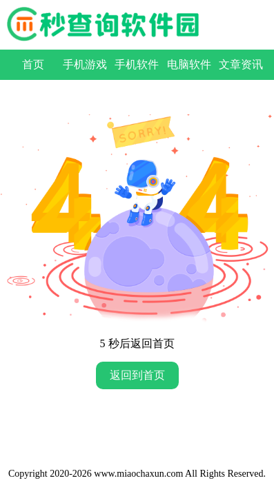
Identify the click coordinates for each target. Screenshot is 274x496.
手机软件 (137, 64)
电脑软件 (189, 64)
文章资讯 (241, 64)
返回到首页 (137, 375)
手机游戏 (85, 64)
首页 (33, 64)
